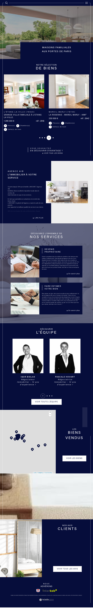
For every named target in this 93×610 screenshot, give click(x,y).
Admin (63, 597)
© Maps (40, 475)
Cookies (80, 597)
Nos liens (68, 597)
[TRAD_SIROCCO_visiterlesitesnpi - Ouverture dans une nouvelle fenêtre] (38, 593)
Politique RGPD (74, 597)
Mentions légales (57, 597)
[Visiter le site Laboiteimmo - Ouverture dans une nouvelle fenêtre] (46, 604)
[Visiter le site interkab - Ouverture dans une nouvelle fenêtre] (50, 593)
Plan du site (49, 597)
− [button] (50, 417)
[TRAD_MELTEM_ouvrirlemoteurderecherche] (6, 3)
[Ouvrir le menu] (86, 3)
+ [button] (50, 415)
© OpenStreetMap (48, 475)
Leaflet (34, 475)
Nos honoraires (42, 597)
